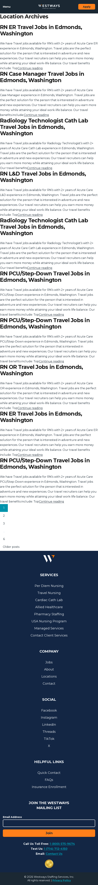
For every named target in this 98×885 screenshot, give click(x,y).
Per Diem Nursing (49, 586)
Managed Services (49, 628)
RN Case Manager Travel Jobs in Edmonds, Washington (42, 77)
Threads (49, 732)
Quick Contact (49, 773)
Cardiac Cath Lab (49, 600)
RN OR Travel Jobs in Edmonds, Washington (41, 370)
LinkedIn (49, 725)
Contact (49, 684)
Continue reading (30, 68)
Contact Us (54, 853)
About (49, 669)
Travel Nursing (49, 593)
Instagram (49, 718)
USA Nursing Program (49, 621)
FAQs (49, 780)
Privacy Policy (61, 880)
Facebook (49, 710)
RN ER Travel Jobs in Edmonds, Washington (41, 30)
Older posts (11, 547)
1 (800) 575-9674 (62, 844)
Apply (87, 6)
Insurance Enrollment (49, 787)
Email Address (12, 817)
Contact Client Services (49, 635)
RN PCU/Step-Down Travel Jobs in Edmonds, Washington (45, 276)
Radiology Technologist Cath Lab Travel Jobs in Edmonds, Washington (44, 127)
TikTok (49, 739)
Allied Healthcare (49, 607)
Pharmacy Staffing (49, 614)
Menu (6, 6)
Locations (49, 676)
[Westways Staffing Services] (49, 7)
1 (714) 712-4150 (55, 848)
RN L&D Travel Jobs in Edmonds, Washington (43, 176)
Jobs (49, 662)
